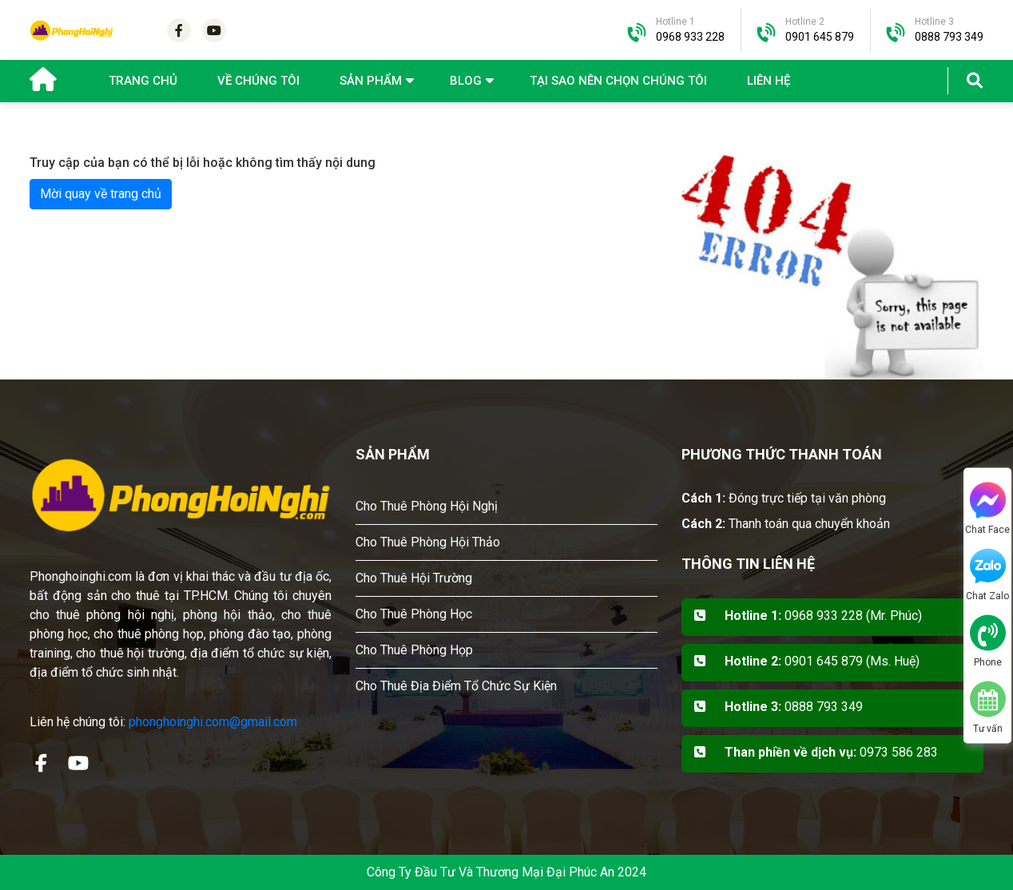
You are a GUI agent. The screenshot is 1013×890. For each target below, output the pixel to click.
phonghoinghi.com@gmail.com (213, 721)
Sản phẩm (371, 81)
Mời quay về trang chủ (100, 193)
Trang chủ (143, 81)
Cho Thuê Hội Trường (414, 578)
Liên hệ (768, 81)
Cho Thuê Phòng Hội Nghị (427, 506)
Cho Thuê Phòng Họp (414, 650)
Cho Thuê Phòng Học (414, 614)
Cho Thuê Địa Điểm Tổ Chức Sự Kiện (456, 685)
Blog (466, 81)
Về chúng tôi (258, 81)
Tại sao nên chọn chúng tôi (618, 81)
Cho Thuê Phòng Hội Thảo (428, 542)
